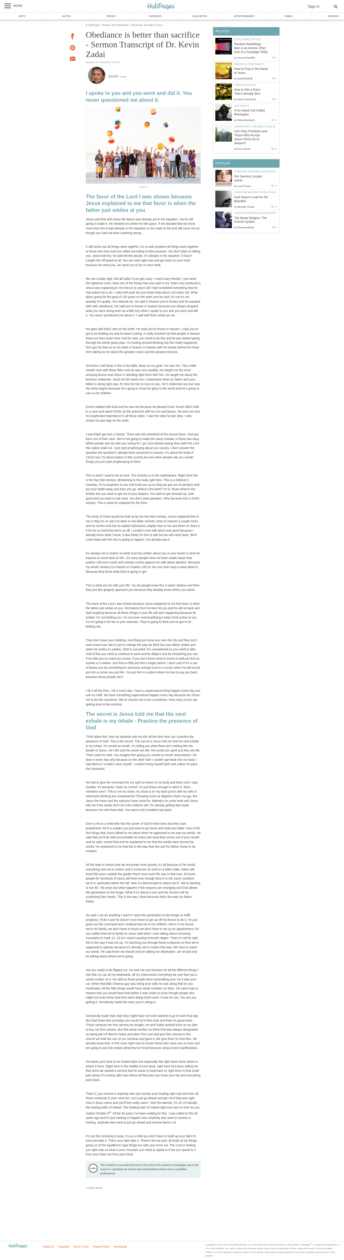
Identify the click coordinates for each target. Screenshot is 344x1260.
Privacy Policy (101, 1246)
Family (289, 16)
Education (200, 16)
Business (155, 16)
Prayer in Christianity (249, 64)
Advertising (119, 1246)
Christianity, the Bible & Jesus (254, 126)
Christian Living (245, 85)
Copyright (63, 1246)
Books (111, 16)
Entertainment (244, 16)
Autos (66, 16)
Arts (22, 16)
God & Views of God (247, 39)
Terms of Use (81, 1246)
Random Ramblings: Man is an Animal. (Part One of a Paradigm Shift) (251, 48)
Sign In (313, 6)
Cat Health (241, 105)
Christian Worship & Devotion (254, 171)
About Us (48, 1246)
